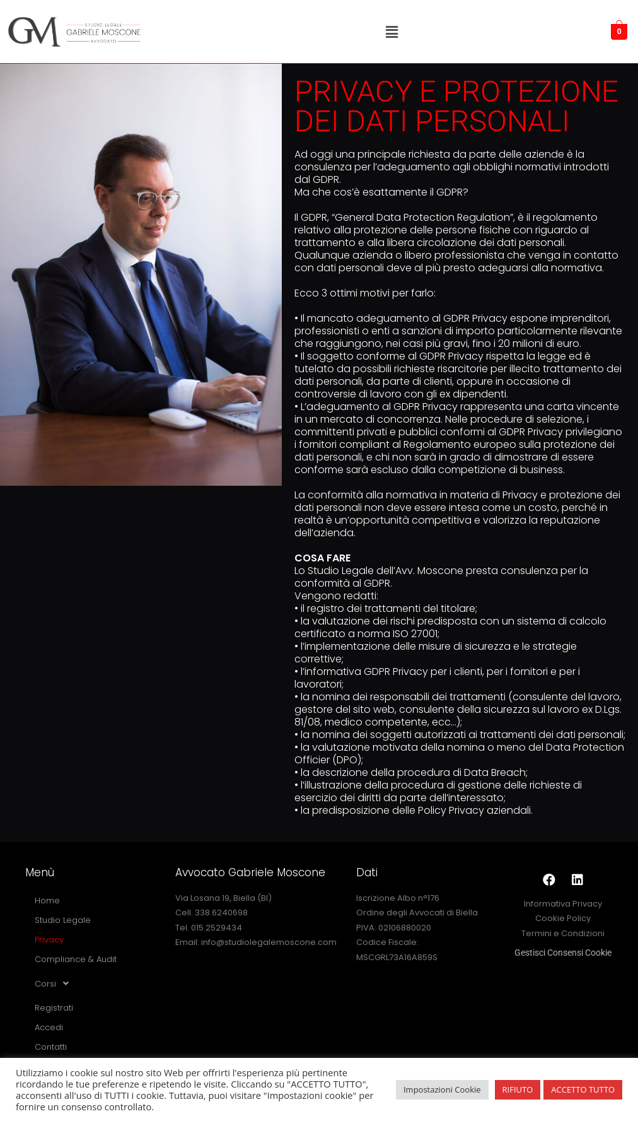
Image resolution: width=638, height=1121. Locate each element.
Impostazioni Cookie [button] (442, 1089)
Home (47, 901)
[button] (392, 32)
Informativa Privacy (563, 904)
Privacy (49, 940)
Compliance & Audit (76, 959)
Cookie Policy (563, 918)
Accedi (49, 1027)
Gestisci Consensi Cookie (563, 953)
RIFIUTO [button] (517, 1089)
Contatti (51, 1047)
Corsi (55, 983)
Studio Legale (63, 920)
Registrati (54, 1008)
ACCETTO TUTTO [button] (583, 1089)
